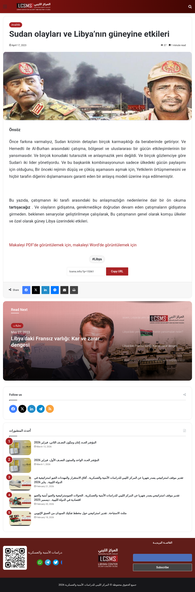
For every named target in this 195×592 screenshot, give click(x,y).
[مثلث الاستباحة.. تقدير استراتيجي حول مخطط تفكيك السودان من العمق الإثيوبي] (20, 518)
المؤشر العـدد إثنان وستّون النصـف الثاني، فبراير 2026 (65, 442)
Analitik (15, 24)
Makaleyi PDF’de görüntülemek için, (40, 245)
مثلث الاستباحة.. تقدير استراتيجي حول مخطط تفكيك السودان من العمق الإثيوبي (80, 513)
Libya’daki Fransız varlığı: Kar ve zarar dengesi (61, 342)
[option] (97, 341)
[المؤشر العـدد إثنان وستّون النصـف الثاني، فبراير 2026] (20, 447)
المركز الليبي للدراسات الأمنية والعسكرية (87, 584)
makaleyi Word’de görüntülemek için (105, 245)
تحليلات (17, 325)
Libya (98, 259)
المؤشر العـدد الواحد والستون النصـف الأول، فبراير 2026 (66, 460)
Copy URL (117, 271)
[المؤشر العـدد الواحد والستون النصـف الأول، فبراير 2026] (20, 465)
